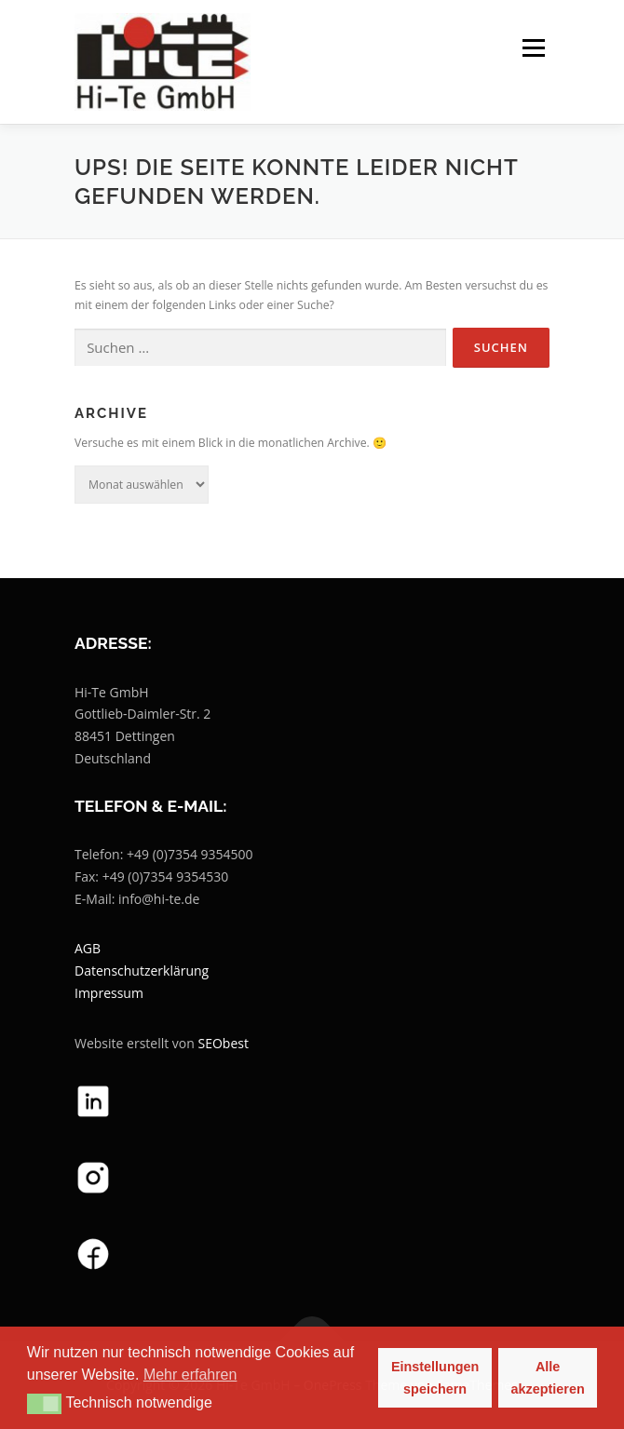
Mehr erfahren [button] (190, 1374)
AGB (88, 948)
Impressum (109, 993)
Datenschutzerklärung (142, 970)
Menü (532, 48)
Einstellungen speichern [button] (435, 1377)
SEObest (223, 1043)
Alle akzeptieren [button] (548, 1377)
